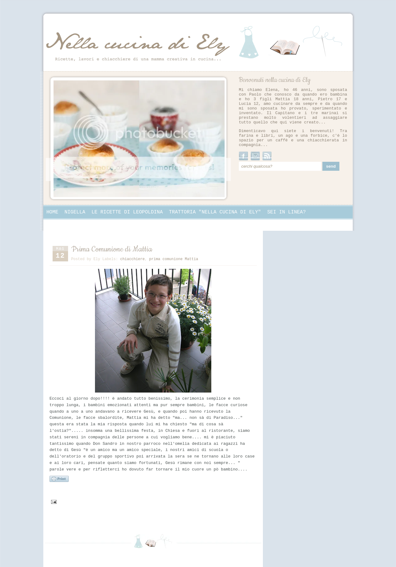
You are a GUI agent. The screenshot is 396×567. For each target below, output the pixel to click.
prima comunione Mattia (173, 259)
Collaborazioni (67, 224)
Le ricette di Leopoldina (127, 212)
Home (52, 212)
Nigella (74, 212)
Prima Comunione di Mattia (111, 249)
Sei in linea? (286, 212)
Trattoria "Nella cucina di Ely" (215, 212)
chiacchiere (132, 259)
